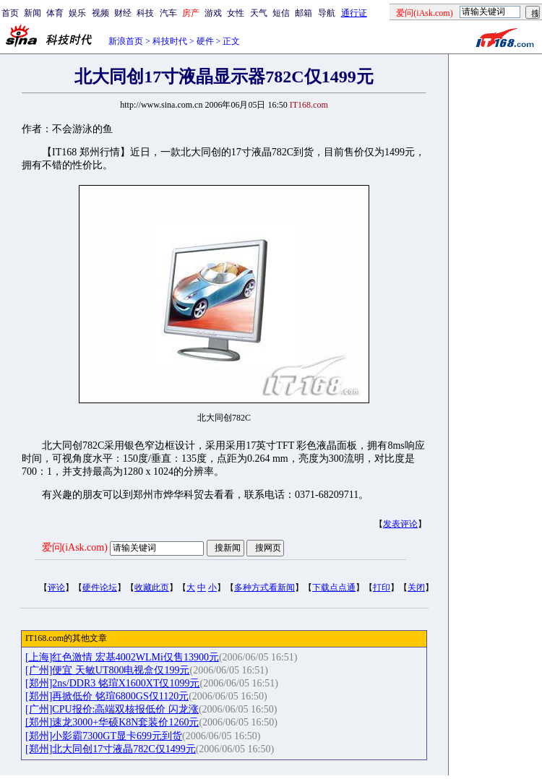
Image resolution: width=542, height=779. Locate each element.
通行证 (354, 13)
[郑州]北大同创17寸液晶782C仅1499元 (110, 749)
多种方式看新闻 (264, 587)
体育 (55, 13)
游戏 (213, 13)
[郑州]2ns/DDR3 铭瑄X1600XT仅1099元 (112, 683)
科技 (145, 13)
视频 (100, 13)
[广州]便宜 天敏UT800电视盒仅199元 (107, 670)
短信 (281, 13)
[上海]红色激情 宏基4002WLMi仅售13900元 (122, 657)
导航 (326, 13)
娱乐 (77, 13)
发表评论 (400, 524)
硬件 (205, 41)
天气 (258, 13)
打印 (381, 587)
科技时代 (169, 41)
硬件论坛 (99, 587)
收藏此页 (151, 587)
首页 (10, 13)
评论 (56, 587)
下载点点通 (334, 587)
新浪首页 (125, 41)
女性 (235, 13)
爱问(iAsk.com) (75, 547)
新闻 (32, 13)
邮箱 (303, 13)
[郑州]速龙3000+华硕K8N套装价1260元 (112, 722)
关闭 (416, 587)
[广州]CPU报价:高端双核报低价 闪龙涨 (112, 709)
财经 (123, 13)
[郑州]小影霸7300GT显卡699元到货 (103, 736)
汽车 (168, 13)
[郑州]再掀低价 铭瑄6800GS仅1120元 (107, 696)
